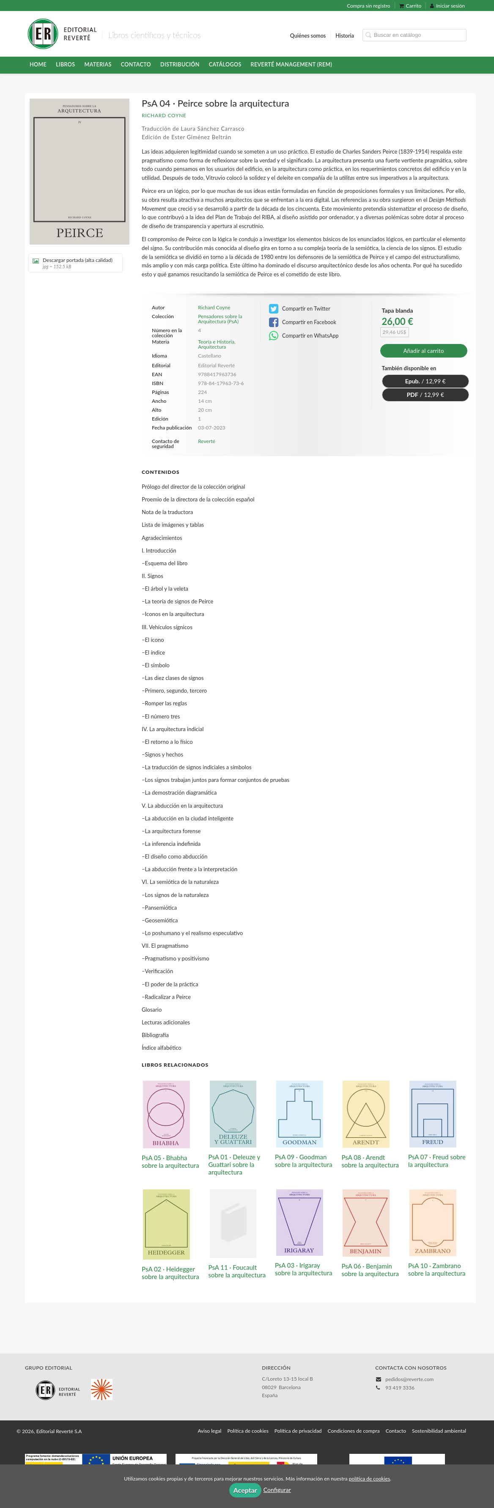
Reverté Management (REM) (291, 64)
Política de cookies (247, 1431)
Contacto (136, 64)
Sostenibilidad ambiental (439, 1431)
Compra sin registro (368, 6)
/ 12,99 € (425, 381)
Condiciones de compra (354, 1431)
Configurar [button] (277, 1489)
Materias (98, 64)
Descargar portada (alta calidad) (73, 263)
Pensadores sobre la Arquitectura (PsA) (220, 319)
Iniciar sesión (447, 6)
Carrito (410, 6)
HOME (38, 64)
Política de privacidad (298, 1431)
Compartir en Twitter (299, 308)
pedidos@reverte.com (409, 1379)
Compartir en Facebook (302, 322)
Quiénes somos (308, 35)
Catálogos (225, 64)
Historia (344, 35)
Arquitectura (212, 347)
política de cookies (369, 1478)
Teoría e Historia (216, 341)
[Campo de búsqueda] (414, 35)
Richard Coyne (164, 115)
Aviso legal (209, 1431)
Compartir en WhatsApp (304, 335)
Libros (65, 64)
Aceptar (245, 1490)
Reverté (206, 441)
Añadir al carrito (423, 350)
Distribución (180, 64)
